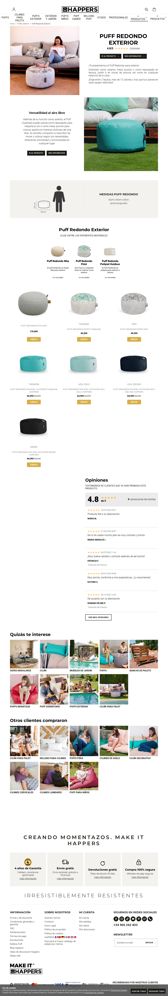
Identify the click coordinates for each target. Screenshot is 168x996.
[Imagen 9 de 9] (114, 696)
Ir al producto (105, 60)
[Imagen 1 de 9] (24, 660)
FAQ (12, 928)
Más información (135, 60)
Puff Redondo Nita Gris (34, 331)
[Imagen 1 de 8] (24, 748)
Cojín (43, 677)
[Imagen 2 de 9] (54, 660)
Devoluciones (16, 940)
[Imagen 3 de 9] (84, 660)
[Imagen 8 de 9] (84, 696)
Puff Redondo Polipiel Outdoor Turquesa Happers (34, 396)
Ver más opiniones (98, 623)
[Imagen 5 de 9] (144, 660)
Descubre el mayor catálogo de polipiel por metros (60, 942)
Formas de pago (18, 936)
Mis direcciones (87, 929)
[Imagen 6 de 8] (24, 783)
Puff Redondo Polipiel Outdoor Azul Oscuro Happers (134, 396)
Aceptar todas (133, 991)
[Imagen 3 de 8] (84, 748)
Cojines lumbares (51, 800)
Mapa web (15, 955)
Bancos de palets (140, 677)
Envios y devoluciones (21, 917)
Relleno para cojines (53, 765)
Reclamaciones (18, 932)
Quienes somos (52, 917)
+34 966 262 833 (126, 925)
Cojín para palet (110, 713)
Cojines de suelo (110, 765)
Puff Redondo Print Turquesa (84, 335)
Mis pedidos (85, 921)
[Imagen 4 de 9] (114, 660)
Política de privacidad (55, 929)
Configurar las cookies (102, 992)
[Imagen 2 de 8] (54, 748)
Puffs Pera (76, 765)
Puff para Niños (79, 800)
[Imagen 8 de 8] (84, 783)
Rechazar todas (155, 991)
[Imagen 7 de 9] (54, 696)
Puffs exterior (79, 713)
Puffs (103, 677)
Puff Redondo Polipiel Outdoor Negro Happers (34, 459)
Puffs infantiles (20, 713)
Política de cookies (53, 933)
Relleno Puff (16, 944)
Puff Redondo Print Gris (134, 335)
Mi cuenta (84, 917)
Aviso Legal (50, 925)
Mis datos (84, 925)
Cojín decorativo (140, 765)
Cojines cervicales (21, 800)
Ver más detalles (57, 283)
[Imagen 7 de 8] (54, 783)
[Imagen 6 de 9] (24, 696)
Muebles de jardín (81, 677)
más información (28, 878)
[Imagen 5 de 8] (144, 748)
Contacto (49, 921)
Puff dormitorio (50, 713)
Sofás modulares (20, 677)
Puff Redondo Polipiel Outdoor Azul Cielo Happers (84, 396)
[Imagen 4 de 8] (114, 748)
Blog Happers (17, 947)
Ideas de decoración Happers (25, 951)
